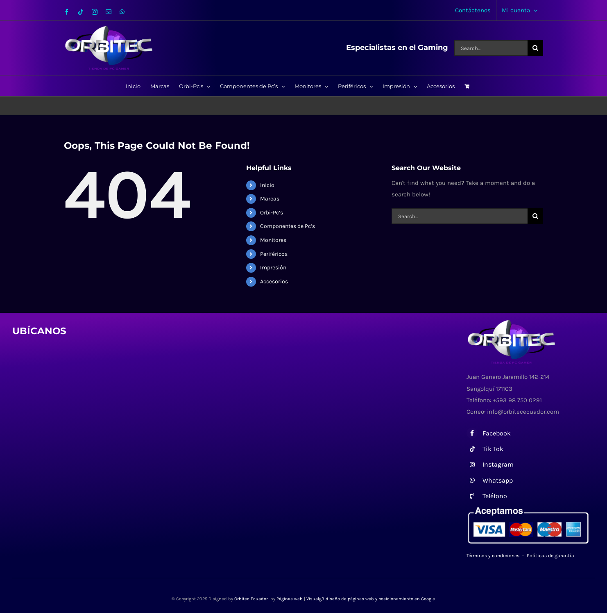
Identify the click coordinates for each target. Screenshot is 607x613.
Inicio (267, 185)
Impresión (273, 267)
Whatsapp (497, 480)
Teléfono (494, 496)
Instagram (498, 464)
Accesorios (274, 281)
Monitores (273, 240)
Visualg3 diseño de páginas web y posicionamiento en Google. (371, 599)
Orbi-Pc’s (271, 212)
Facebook (496, 433)
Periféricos (274, 254)
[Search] (535, 48)
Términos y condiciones (493, 555)
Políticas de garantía (550, 555)
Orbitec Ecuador (251, 599)
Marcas (269, 198)
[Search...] (491, 48)
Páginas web (289, 599)
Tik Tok (492, 449)
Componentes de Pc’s (287, 226)
